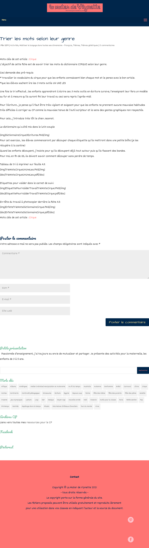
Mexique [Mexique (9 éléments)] (51, 399)
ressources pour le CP (39, 422)
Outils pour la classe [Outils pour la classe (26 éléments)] (108, 399)
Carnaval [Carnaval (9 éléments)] (127, 386)
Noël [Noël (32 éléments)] (85, 399)
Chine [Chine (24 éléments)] (136, 386)
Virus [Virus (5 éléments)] (97, 406)
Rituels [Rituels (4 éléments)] (46, 406)
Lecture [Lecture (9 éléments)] (28, 399)
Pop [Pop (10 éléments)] (141, 399)
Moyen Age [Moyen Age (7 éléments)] (61, 399)
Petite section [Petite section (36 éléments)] (131, 399)
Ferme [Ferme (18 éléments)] (87, 393)
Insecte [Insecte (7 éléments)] (4, 399)
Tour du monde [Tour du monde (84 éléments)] (86, 406)
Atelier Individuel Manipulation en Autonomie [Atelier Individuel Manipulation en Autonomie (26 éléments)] (48, 386)
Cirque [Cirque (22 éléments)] (144, 386)
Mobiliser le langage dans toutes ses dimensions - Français (45, 45)
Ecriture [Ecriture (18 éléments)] (57, 393)
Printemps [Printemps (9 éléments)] (5, 406)
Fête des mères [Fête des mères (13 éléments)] (99, 393)
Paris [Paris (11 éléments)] (121, 399)
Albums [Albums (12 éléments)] (13, 386)
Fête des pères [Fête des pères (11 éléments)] (130, 393)
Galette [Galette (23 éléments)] (142, 393)
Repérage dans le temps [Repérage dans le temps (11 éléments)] (31, 406)
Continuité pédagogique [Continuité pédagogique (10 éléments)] (30, 393)
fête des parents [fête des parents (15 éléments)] (115, 393)
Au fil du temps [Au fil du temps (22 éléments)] (74, 386)
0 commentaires (107, 45)
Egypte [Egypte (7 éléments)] (66, 393)
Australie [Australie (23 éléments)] (87, 386)
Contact (74, 477)
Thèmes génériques (89, 45)
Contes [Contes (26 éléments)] (4, 393)
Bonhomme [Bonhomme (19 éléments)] (108, 386)
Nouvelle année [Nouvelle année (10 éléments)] (74, 399)
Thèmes (76, 45)
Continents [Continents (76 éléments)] (14, 393)
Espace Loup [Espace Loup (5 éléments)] (77, 393)
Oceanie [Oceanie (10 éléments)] (93, 399)
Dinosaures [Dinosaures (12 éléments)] (47, 393)
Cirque (32, 59)
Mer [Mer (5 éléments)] (43, 399)
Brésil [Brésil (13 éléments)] (118, 386)
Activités (14, 45)
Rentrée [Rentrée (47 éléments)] (15, 406)
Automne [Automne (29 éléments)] (97, 386)
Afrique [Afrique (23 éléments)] (4, 386)
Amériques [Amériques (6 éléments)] (23, 386)
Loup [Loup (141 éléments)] (36, 399)
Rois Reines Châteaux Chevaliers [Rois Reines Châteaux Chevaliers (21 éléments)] (65, 406)
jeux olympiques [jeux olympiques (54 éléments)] (16, 399)
